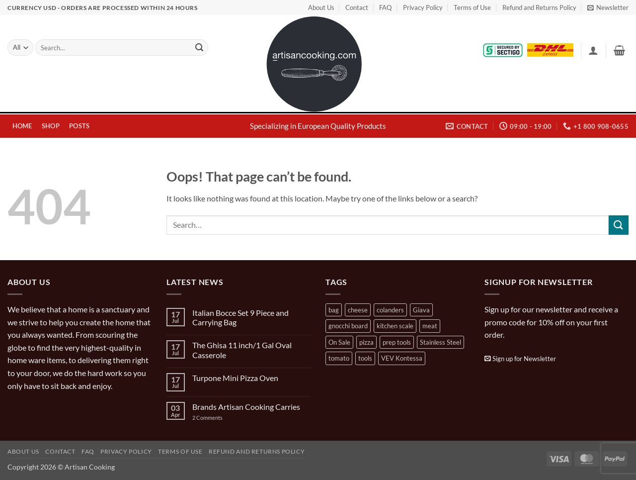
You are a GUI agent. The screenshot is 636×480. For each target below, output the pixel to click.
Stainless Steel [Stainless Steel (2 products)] (440, 342)
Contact (356, 7)
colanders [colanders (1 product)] (390, 310)
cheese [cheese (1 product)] (358, 310)
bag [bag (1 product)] (333, 310)
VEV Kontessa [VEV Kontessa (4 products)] (401, 358)
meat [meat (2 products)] (429, 326)
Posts (79, 126)
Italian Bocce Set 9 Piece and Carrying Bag (240, 317)
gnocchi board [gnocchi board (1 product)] (348, 326)
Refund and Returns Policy (539, 7)
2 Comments (217, 417)
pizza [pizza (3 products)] (366, 342)
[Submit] (199, 47)
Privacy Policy (423, 7)
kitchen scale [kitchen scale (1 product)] (395, 326)
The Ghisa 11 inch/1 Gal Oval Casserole (242, 349)
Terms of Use (472, 7)
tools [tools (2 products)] (365, 358)
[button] (608, 7)
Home (22, 126)
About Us (321, 7)
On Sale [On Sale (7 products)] (339, 342)
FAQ (385, 7)
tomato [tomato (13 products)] (338, 358)
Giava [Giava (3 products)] (421, 310)
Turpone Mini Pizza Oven (235, 378)
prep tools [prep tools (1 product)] (397, 342)
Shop (51, 126)
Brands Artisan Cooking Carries (246, 406)
